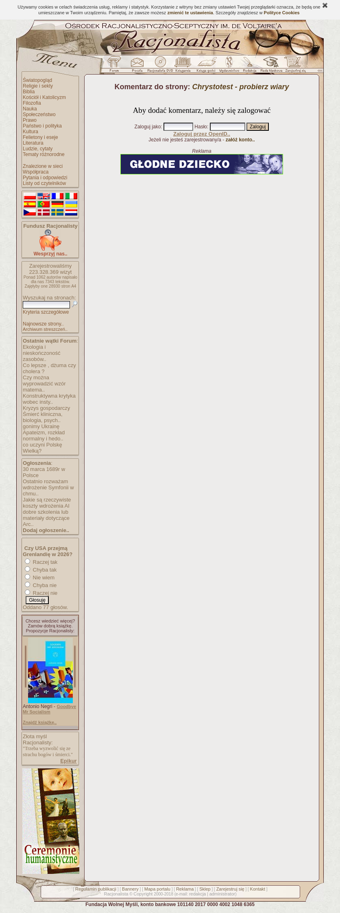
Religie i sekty (38, 86)
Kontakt (257, 889)
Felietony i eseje (40, 137)
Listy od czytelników (44, 183)
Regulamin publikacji (95, 889)
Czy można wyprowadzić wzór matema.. (44, 383)
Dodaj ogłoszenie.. (46, 530)
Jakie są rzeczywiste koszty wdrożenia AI (47, 503)
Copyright (143, 893)
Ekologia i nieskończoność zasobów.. (42, 353)
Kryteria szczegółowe (46, 312)
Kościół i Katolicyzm (44, 97)
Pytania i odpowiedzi (45, 177)
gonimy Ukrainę (41, 426)
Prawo (30, 120)
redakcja (197, 893)
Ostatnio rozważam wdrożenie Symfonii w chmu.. (48, 487)
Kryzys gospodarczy (46, 408)
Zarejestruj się (230, 889)
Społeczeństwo (39, 114)
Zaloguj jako (148, 127)
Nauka (30, 109)
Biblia (29, 92)
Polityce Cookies (282, 12)
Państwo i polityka (42, 126)
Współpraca (35, 172)
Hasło (200, 127)
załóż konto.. (240, 140)
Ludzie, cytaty (37, 149)
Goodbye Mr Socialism (49, 709)
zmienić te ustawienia (190, 12)
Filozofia (32, 103)
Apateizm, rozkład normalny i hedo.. (44, 435)
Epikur (68, 761)
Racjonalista (116, 893)
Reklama (185, 889)
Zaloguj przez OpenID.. (201, 134)
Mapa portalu (157, 889)
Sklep (205, 889)
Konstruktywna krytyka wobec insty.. (49, 399)
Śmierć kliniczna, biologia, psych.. (43, 417)
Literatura (33, 143)
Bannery (130, 889)
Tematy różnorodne (44, 154)
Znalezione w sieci (43, 166)
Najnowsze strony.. (43, 324)
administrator (222, 893)
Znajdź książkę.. (40, 722)
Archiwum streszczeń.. (45, 329)
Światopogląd (37, 80)
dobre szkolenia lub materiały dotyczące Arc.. (46, 518)
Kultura (30, 131)
